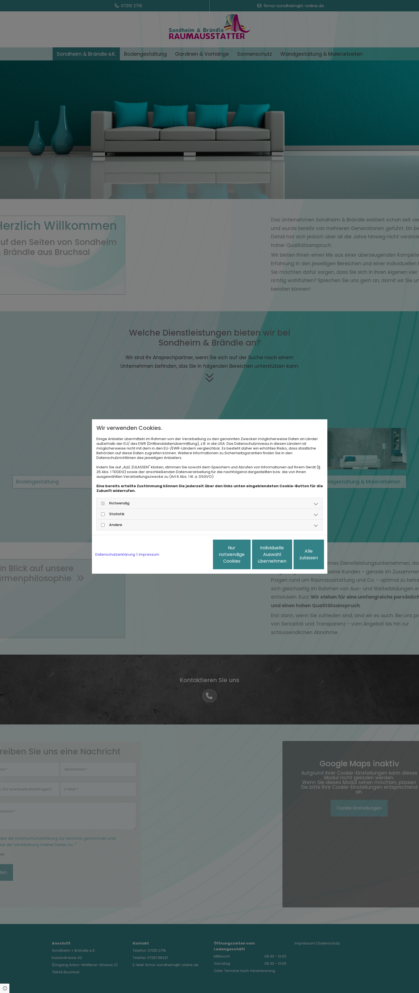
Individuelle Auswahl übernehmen (246, 554)
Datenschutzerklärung (115, 554)
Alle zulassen (298, 554)
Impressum (149, 554)
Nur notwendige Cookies (193, 554)
